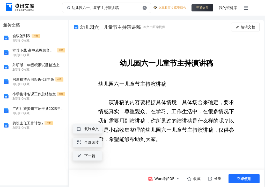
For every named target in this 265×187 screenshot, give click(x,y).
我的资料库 (228, 7)
